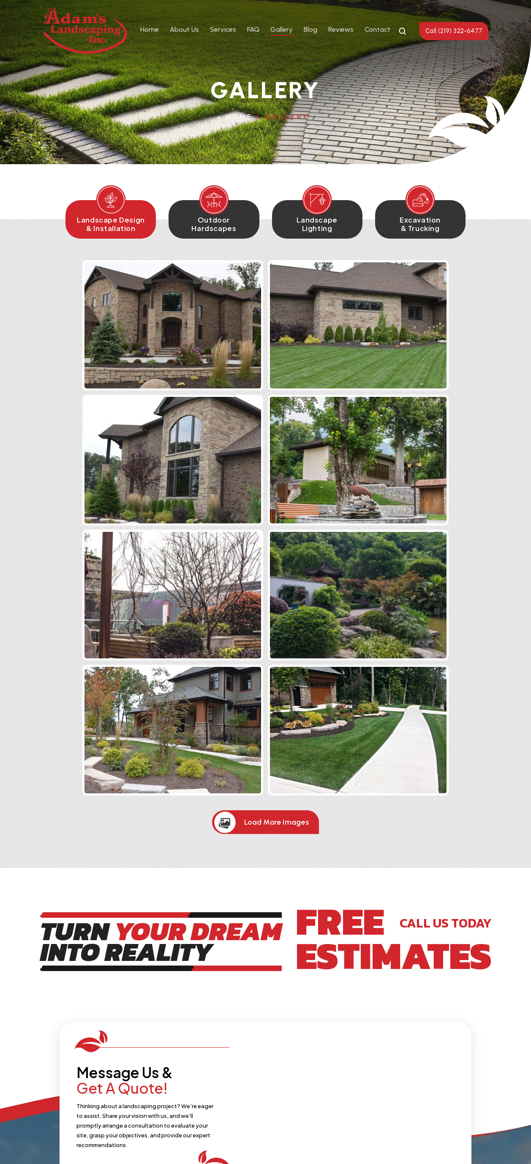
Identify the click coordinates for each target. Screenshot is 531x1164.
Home (149, 29)
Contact (377, 29)
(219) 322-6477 (231, 1050)
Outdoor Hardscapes (209, 226)
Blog (310, 29)
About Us (184, 29)
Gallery (281, 29)
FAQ (253, 29)
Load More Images (277, 565)
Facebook (254, 1076)
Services (223, 29)
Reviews (340, 29)
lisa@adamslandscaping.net (357, 1050)
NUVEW (150, 1143)
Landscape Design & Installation (98, 226)
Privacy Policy (305, 1143)
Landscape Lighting (321, 226)
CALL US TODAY (441, 665)
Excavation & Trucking (433, 226)
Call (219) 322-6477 (453, 31)
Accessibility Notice (362, 1143)
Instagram (276, 1076)
